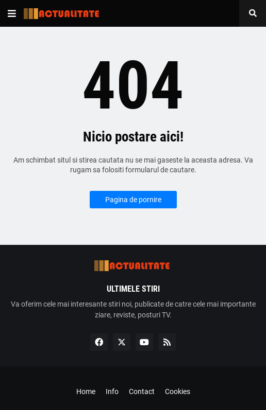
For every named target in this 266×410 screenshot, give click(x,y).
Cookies (177, 391)
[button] (12, 13)
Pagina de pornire (133, 199)
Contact (142, 391)
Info (112, 391)
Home (85, 391)
